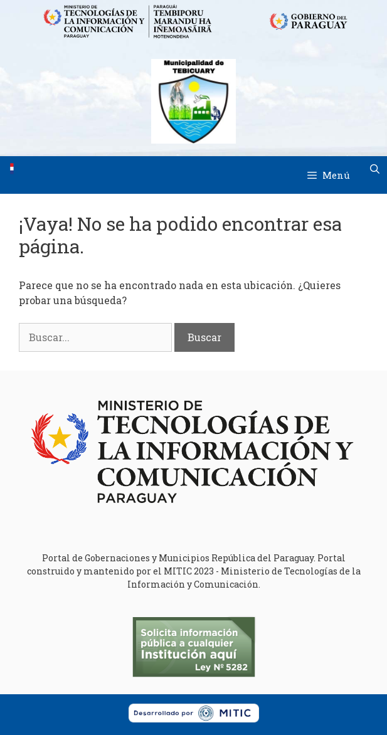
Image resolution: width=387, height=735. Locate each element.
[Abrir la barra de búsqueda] (375, 168)
